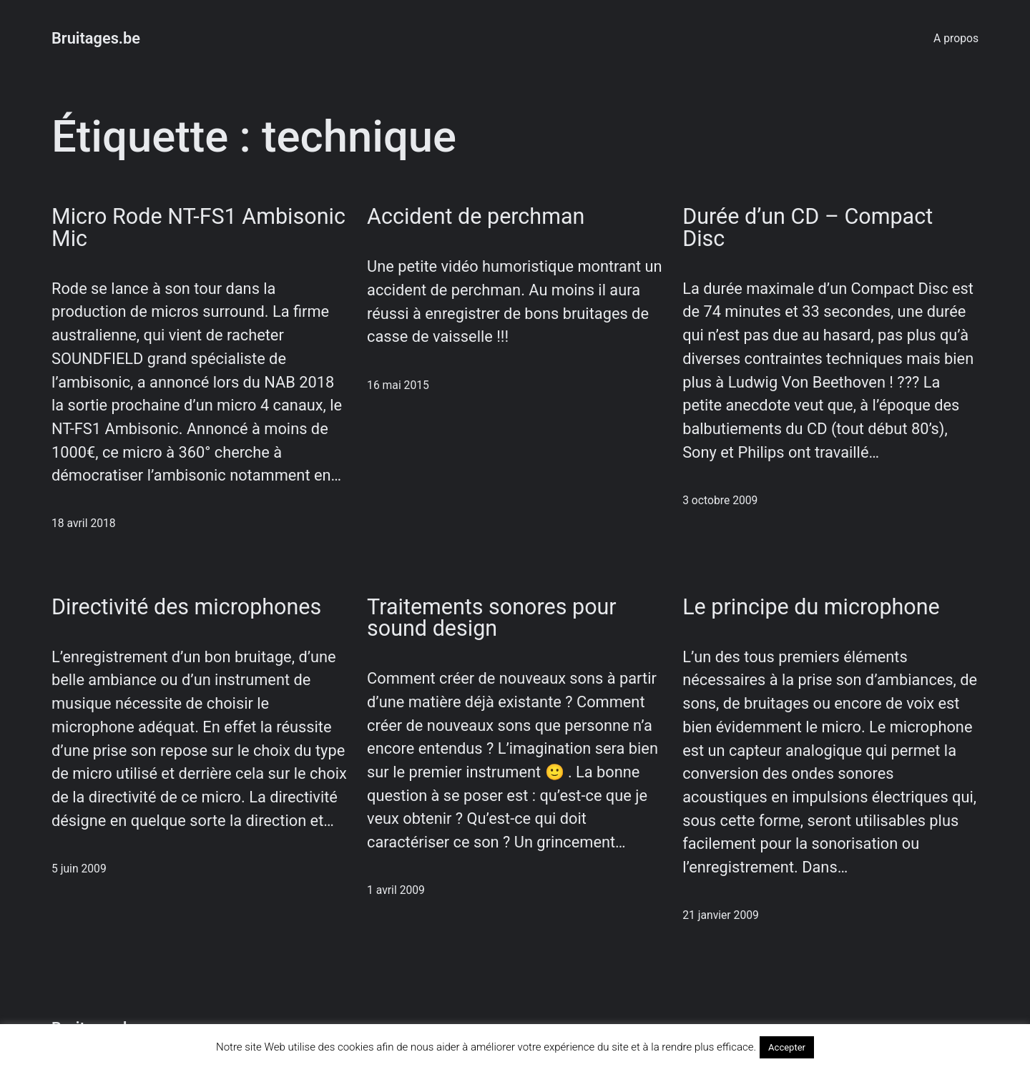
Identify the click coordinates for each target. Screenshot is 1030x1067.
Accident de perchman (475, 217)
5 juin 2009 (79, 868)
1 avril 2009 (396, 890)
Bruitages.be (96, 38)
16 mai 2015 (398, 385)
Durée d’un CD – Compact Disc (807, 228)
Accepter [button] (786, 1047)
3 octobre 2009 (719, 500)
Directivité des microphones (186, 607)
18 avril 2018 (84, 523)
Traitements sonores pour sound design (492, 618)
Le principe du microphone (811, 607)
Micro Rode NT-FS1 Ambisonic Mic (198, 228)
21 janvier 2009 (720, 915)
